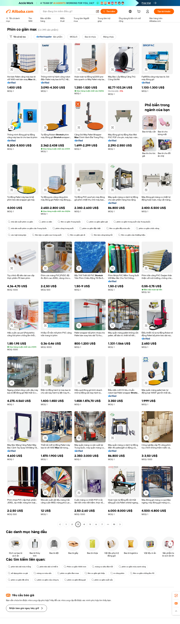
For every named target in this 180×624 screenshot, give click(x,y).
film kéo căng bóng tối (101, 235)
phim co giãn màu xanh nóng (132, 566)
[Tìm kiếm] (108, 11)
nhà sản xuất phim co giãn (20, 222)
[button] (97, 11)
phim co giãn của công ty (46, 580)
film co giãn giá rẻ (76, 235)
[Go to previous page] (60, 524)
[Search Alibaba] (68, 11)
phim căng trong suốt (63, 228)
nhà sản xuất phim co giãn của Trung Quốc (27, 228)
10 (114, 524)
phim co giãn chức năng (147, 228)
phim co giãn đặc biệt (89, 228)
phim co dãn (45, 222)
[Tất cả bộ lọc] (17, 36)
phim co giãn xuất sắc (102, 580)
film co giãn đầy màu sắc (118, 228)
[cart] (139, 12)
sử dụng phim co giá (18, 573)
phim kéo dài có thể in (47, 566)
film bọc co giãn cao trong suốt (46, 235)
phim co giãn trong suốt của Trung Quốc (132, 222)
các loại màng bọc (17, 235)
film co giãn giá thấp (95, 573)
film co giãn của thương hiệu (131, 235)
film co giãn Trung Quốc (69, 222)
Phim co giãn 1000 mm (75, 566)
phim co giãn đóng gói (75, 580)
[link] (176, 595)
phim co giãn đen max (68, 573)
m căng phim (117, 573)
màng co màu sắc (43, 573)
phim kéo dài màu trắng (19, 566)
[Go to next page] (120, 524)
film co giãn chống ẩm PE (142, 573)
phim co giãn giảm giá (97, 222)
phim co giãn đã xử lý (18, 580)
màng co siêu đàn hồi (102, 566)
